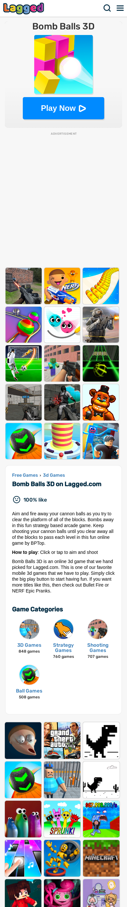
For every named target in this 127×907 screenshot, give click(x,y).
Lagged (24, 8)
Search (107, 8)
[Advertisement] (63, 200)
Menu (120, 8)
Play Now (58, 108)
